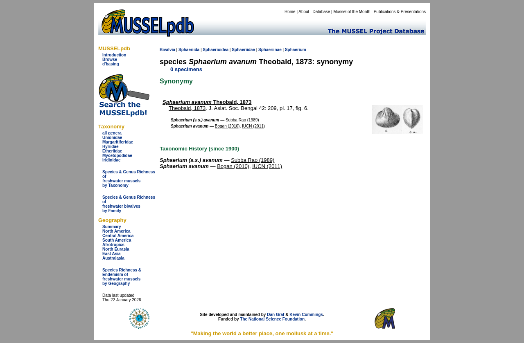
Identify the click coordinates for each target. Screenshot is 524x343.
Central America (117, 235)
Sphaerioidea (215, 49)
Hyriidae (110, 146)
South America (116, 240)
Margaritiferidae (117, 142)
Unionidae (112, 137)
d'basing (110, 64)
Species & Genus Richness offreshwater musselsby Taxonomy (128, 179)
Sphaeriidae (243, 49)
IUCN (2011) (253, 126)
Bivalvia (167, 49)
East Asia (111, 253)
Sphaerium (295, 49)
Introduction (114, 55)
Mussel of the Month (352, 11)
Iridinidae (111, 160)
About (303, 11)
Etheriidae (112, 151)
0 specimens (186, 69)
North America (116, 231)
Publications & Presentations (400, 11)
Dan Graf (275, 314)
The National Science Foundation (272, 319)
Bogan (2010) (227, 126)
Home (290, 11)
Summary (111, 226)
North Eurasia (115, 249)
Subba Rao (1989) (242, 120)
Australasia (113, 258)
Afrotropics (113, 244)
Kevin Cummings (306, 314)
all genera (112, 133)
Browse (109, 59)
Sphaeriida (188, 49)
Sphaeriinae (270, 49)
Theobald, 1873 (207, 102)
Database (321, 11)
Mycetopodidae (117, 155)
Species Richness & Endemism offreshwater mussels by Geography (121, 277)
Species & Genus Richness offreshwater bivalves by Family (128, 204)
